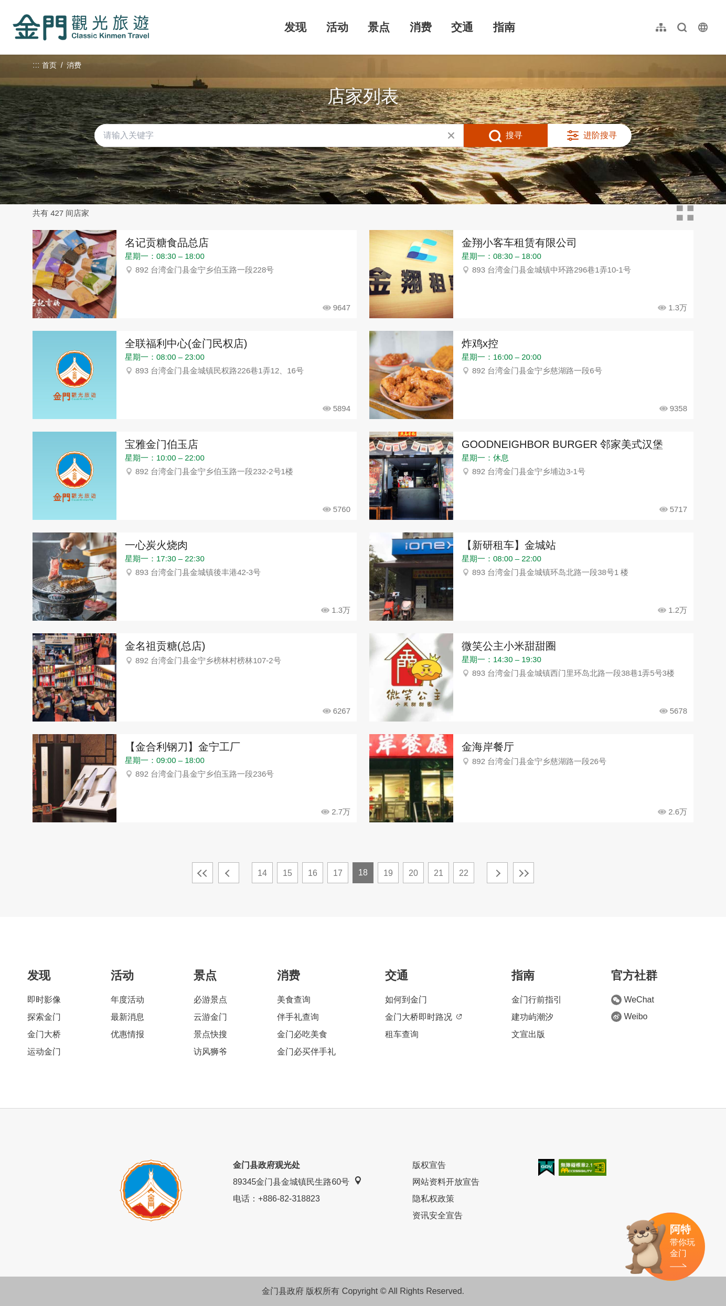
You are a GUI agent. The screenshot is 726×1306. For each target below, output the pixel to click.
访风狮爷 (210, 1051)
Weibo (629, 1016)
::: (16, 6)
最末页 (523, 872)
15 (287, 873)
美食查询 (294, 999)
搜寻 (514, 135)
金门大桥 (44, 1034)
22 (463, 873)
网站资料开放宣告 (445, 1181)
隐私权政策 (433, 1198)
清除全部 (451, 135)
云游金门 (210, 1016)
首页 (49, 65)
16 (312, 873)
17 (338, 873)
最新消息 (127, 1016)
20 (413, 873)
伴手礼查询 (298, 1016)
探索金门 (44, 1016)
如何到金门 (406, 999)
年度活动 (127, 999)
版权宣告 (429, 1165)
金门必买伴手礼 (306, 1051)
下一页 (497, 872)
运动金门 (44, 1051)
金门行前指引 (536, 999)
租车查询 (402, 1034)
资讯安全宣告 (437, 1215)
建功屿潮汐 (532, 1016)
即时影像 (44, 999)
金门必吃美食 (302, 1034)
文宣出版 (528, 1034)
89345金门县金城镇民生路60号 (297, 1181)
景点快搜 (210, 1034)
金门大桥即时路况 (423, 1016)
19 (388, 873)
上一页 (228, 872)
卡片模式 (685, 213)
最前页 (202, 872)
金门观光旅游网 (81, 27)
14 (262, 873)
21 (438, 873)
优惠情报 (127, 1034)
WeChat (632, 1000)
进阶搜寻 (600, 135)
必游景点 (210, 999)
